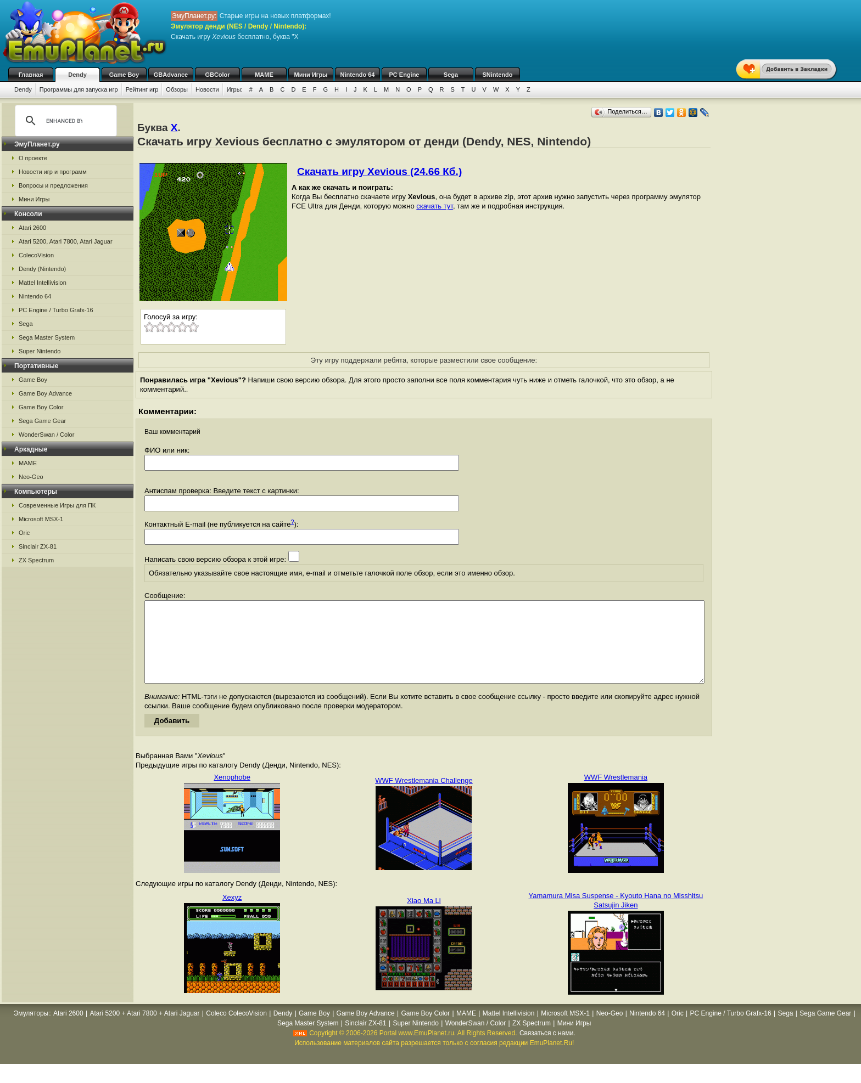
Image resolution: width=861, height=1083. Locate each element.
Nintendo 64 (357, 74)
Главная (31, 74)
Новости (207, 89)
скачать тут (434, 206)
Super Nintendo (39, 351)
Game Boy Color (41, 407)
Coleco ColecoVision (236, 1030)
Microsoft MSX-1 (41, 519)
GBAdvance (171, 74)
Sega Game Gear (42, 421)
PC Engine (404, 74)
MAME (264, 74)
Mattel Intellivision (42, 282)
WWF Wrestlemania (615, 793)
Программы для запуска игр (79, 89)
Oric (24, 532)
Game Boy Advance (45, 393)
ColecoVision (36, 255)
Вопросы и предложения (53, 185)
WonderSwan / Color (46, 434)
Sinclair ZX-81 (38, 546)
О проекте (33, 158)
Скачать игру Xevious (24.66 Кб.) (379, 171)
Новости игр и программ (53, 171)
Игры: (235, 89)
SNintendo (498, 74)
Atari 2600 (32, 227)
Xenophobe (232, 793)
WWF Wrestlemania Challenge (423, 797)
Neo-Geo (31, 476)
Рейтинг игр (142, 89)
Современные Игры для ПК (57, 505)
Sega (451, 74)
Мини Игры (311, 74)
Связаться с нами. (547, 1049)
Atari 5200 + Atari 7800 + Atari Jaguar (144, 1030)
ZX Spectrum (36, 560)
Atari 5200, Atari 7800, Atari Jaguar (66, 241)
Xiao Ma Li (423, 917)
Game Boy (124, 74)
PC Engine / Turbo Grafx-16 (56, 310)
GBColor (217, 74)
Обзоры (177, 89)
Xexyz (232, 914)
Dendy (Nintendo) (42, 269)
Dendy (77, 74)
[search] (64, 120)
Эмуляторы (31, 1030)
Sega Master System (47, 337)
